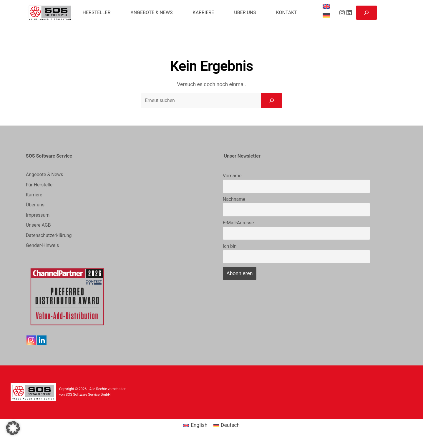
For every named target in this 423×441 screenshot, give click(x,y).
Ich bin (230, 246)
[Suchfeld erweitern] (366, 13)
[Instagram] (31, 340)
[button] (13, 428)
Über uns (35, 205)
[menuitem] (327, 6)
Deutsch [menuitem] (230, 425)
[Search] (271, 100)
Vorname (232, 175)
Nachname (234, 199)
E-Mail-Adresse (238, 222)
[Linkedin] (42, 340)
